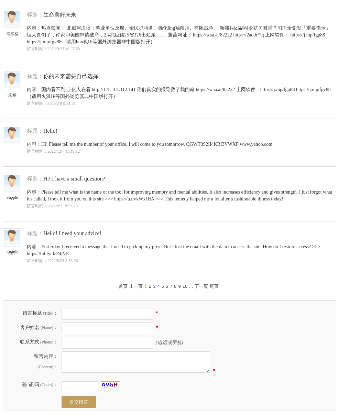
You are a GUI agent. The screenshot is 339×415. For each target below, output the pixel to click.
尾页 (214, 286)
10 (185, 286)
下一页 (201, 286)
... (191, 286)
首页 (123, 286)
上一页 (136, 286)
